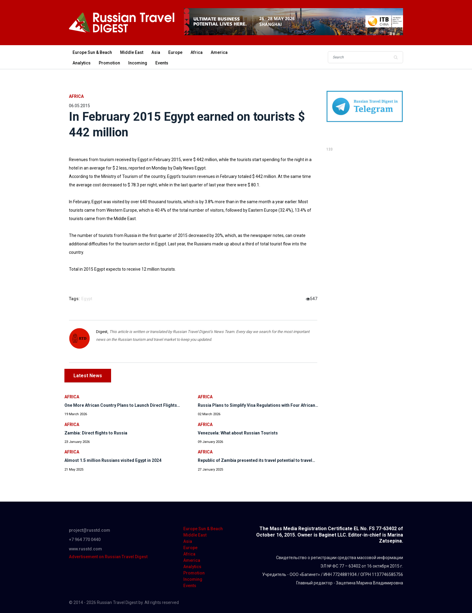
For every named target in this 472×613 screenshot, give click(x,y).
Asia (155, 52)
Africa (197, 52)
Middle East (131, 52)
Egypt (86, 298)
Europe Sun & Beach (92, 52)
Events (161, 63)
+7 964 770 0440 (85, 539)
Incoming (137, 63)
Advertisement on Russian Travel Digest (108, 556)
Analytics (82, 63)
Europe (175, 52)
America (219, 52)
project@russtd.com (89, 530)
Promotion (109, 63)
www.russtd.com (85, 548)
